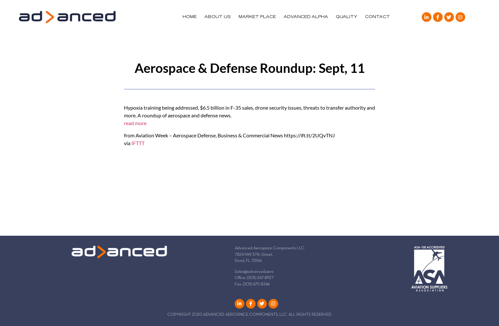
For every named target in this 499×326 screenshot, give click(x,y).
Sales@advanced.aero (254, 272)
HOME (190, 17)
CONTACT (377, 17)
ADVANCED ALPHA (306, 17)
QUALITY (346, 17)
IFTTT (138, 143)
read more (135, 123)
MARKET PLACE (257, 17)
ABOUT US (217, 17)
